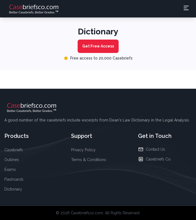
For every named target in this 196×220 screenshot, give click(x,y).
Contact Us (151, 149)
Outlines (11, 159)
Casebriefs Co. (154, 159)
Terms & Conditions (88, 159)
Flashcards (14, 179)
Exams (10, 169)
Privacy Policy (83, 150)
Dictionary (13, 189)
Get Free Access (98, 46)
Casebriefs (13, 150)
